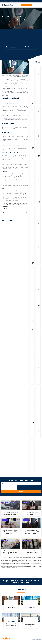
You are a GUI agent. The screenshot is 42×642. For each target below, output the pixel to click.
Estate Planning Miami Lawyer (12, 564)
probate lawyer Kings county (37, 559)
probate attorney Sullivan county (19, 559)
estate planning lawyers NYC (28, 564)
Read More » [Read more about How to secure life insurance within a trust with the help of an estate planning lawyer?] (39, 436)
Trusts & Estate (8, 4)
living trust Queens (37, 557)
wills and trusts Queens (24, 563)
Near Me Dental (12, 567)
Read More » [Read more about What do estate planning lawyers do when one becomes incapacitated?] (39, 372)
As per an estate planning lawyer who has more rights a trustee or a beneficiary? (38, 228)
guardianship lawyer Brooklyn (17, 566)
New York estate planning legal (36, 558)
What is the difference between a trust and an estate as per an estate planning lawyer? (38, 130)
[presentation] (9, 487)
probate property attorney (24, 561)
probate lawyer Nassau (8, 560)
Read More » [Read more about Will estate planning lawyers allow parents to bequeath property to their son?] (39, 202)
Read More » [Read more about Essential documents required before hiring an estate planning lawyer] (33, 147)
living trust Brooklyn (21, 557)
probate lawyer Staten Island (29, 560)
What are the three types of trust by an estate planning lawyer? (10, 552)
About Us (16, 637)
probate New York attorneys (5, 561)
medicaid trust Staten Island (30, 558)
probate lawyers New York (18, 560)
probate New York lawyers (33, 564)
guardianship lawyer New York (29, 566)
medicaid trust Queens (24, 558)
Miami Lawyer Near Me (3, 564)
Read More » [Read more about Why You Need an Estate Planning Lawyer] (39, 93)
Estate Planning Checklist (14, 203)
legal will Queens (13, 557)
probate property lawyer (29, 561)
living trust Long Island (25, 557)
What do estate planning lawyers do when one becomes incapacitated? (38, 350)
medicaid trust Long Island (10, 558)
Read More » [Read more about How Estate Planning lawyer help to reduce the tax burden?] (33, 102)
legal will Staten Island (17, 557)
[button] (19, 5)
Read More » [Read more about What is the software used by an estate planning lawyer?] (33, 472)
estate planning (23, 194)
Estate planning (5, 88)
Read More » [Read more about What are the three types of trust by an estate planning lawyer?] (33, 197)
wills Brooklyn (34, 563)
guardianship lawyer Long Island (23, 566)
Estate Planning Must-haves (16, 204)
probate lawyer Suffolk (34, 560)
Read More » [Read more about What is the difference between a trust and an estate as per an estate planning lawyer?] (39, 156)
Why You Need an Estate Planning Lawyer (38, 79)
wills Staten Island (23, 564)
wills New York (19, 564)
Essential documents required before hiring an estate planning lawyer (10, 531)
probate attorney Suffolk (13, 559)
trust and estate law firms (38, 564)
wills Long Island (16, 564)
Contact (40, 637)
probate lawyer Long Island (3, 560)
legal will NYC (10, 557)
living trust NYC (33, 557)
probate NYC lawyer (15, 561)
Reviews (29, 637)
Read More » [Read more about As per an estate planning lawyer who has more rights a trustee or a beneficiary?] (39, 254)
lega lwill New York (7, 557)
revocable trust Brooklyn (35, 561)
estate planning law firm (8, 5)
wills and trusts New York (15, 563)
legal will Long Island (3, 557)
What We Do (23, 637)
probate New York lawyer (10, 561)
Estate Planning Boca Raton (38, 563)
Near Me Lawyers (15, 567)
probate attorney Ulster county (26, 559)
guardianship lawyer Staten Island (7, 567)
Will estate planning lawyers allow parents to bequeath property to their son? (38, 180)
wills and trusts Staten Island (30, 563)
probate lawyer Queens (13, 560)
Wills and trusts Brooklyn (5, 563)
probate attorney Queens (3, 559)
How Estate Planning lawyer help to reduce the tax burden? (10, 513)
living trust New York (30, 557)
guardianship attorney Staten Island (10, 566)
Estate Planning (6, 203)
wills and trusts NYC (20, 563)
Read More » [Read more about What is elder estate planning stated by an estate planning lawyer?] (39, 305)
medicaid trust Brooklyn (5, 558)
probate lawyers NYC (23, 560)
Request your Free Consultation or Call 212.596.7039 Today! (21, 581)
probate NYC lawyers (19, 561)
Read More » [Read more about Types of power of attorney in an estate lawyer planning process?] (33, 422)
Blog (35, 637)
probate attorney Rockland (8, 559)
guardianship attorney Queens (4, 566)
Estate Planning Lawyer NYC (35, 566)
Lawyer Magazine (7, 564)
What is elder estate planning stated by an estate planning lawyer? (38, 284)
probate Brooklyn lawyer (31, 559)
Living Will (18, 126)
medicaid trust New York (15, 558)
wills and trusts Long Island (10, 563)
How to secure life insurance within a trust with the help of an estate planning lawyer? (38, 409)
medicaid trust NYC (20, 558)
